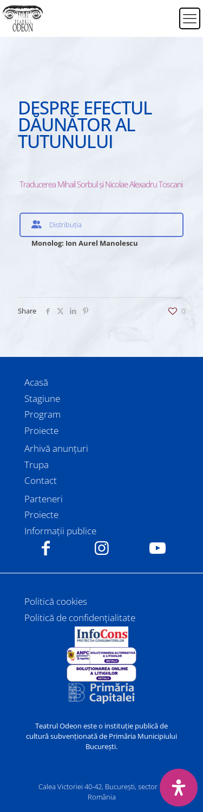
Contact (40, 480)
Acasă (36, 382)
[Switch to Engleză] (164, 24)
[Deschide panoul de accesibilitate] (179, 788)
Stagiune (42, 398)
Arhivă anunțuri (56, 448)
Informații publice (60, 531)
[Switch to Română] (164, 11)
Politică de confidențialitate (79, 617)
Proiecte (41, 430)
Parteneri (43, 499)
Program (42, 414)
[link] (102, 636)
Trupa (36, 464)
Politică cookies (55, 601)
